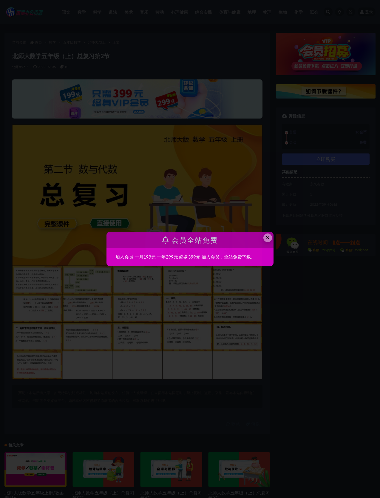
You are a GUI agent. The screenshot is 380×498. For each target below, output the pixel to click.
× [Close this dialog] (268, 237)
